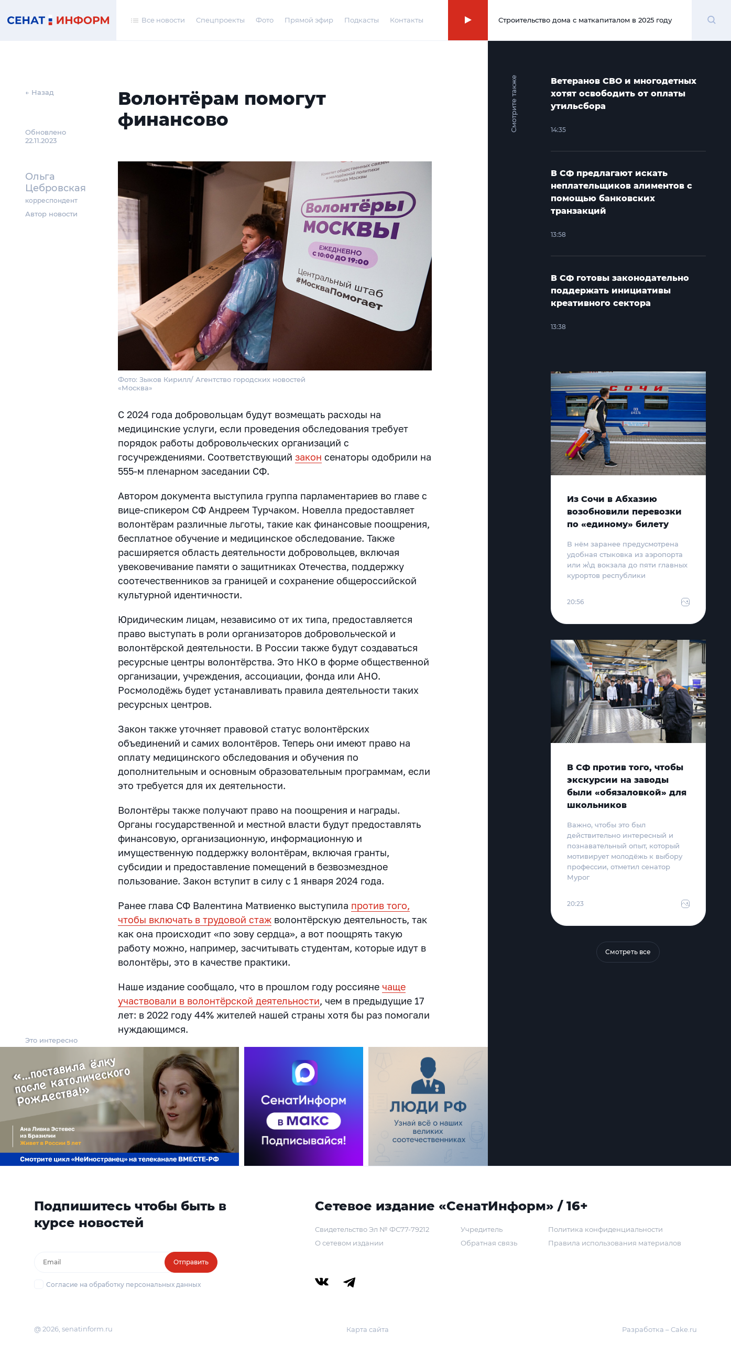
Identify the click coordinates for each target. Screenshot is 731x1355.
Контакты (406, 20)
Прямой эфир (309, 20)
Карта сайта (367, 1329)
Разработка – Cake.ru (659, 1329)
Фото (265, 20)
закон (308, 457)
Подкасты (361, 20)
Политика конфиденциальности (605, 1229)
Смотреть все (628, 952)
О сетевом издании (349, 1243)
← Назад (39, 92)
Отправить (191, 1262)
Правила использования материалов (614, 1243)
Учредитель (482, 1229)
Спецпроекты (220, 20)
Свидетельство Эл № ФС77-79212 (372, 1229)
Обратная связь (489, 1243)
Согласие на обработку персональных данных (123, 1284)
